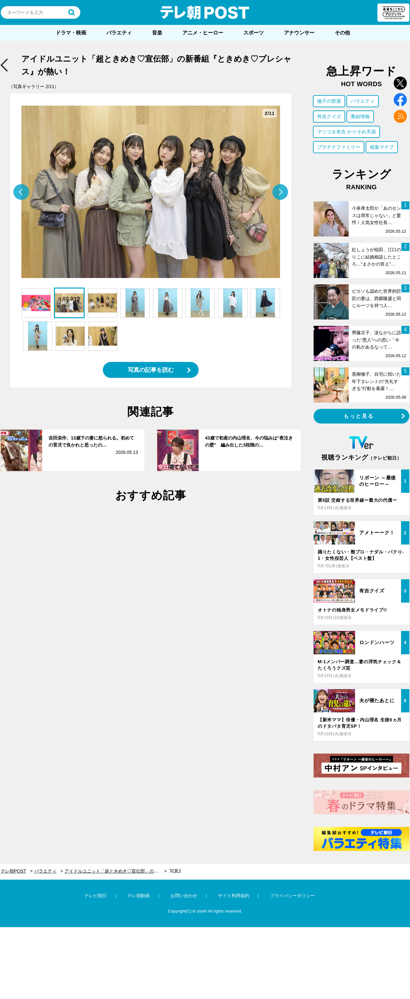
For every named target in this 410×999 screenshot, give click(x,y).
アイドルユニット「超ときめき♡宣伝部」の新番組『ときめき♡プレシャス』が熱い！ (116, 871)
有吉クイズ (329, 116)
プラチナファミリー (338, 147)
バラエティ (119, 32)
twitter (400, 83)
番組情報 (360, 116)
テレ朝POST (205, 12)
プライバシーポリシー (292, 895)
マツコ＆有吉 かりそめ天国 (346, 131)
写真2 (175, 871)
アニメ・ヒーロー (202, 32)
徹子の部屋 (329, 101)
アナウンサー (299, 32)
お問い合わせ (184, 895)
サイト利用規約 (233, 895)
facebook (400, 99)
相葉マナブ (382, 147)
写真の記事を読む (151, 370)
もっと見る (359, 416)
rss (400, 116)
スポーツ (253, 32)
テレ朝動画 (138, 895)
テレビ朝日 (95, 895)
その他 (342, 32)
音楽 (157, 32)
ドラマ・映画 (71, 32)
